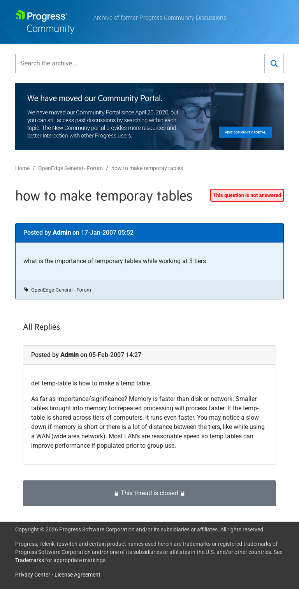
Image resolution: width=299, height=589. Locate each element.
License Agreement (77, 574)
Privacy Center (32, 574)
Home (22, 168)
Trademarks (29, 560)
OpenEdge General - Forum (70, 168)
